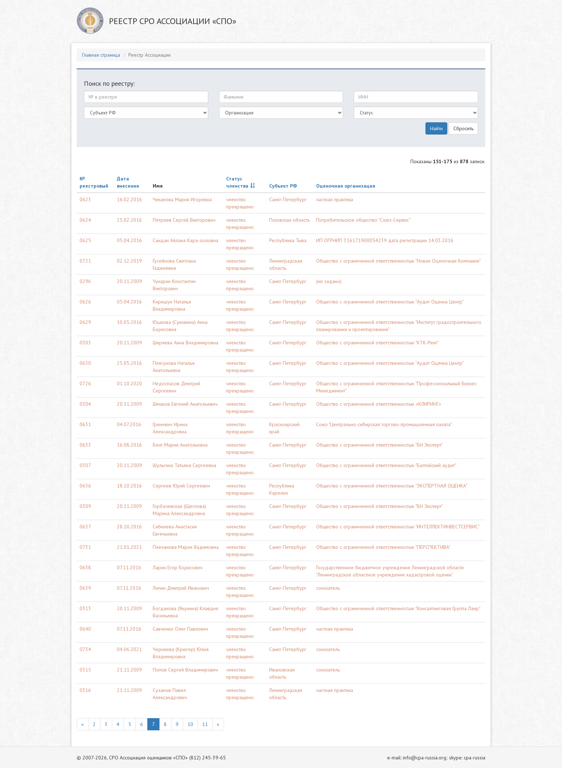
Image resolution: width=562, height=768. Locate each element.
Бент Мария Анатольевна (180, 445)
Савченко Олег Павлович (180, 629)
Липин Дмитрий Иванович (181, 588)
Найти (436, 128)
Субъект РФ (283, 186)
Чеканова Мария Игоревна (182, 199)
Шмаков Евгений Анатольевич (185, 404)
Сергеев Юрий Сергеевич (181, 485)
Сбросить (463, 128)
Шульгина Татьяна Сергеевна (184, 465)
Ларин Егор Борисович (178, 567)
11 (205, 724)
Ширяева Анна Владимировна (185, 342)
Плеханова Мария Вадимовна (186, 547)
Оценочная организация (345, 186)
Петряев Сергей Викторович (184, 220)
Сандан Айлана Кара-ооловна (185, 240)
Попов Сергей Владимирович (185, 669)
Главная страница (101, 55)
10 (190, 724)
